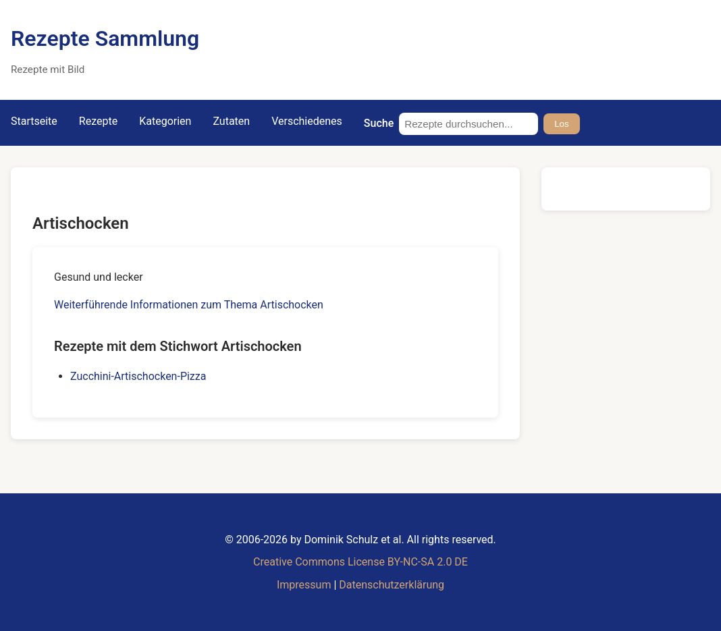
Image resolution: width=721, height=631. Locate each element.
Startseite (34, 121)
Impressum (304, 584)
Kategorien (165, 121)
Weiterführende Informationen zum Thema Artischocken (188, 304)
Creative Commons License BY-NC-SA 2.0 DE (360, 561)
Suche (379, 123)
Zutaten (231, 121)
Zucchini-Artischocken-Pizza (138, 376)
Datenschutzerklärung (391, 584)
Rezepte (98, 121)
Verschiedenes (306, 121)
